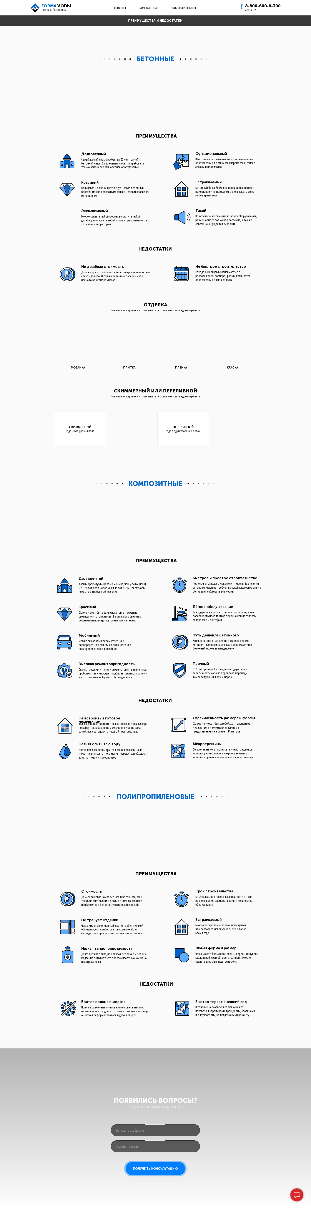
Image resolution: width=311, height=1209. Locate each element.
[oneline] (155, 1130)
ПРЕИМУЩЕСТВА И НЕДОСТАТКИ (155, 21)
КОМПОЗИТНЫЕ (149, 8)
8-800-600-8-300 (263, 5)
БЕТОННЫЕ (120, 8)
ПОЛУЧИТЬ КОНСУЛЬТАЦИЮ (155, 1169)
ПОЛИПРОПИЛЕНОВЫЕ (183, 8)
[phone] (155, 1146)
